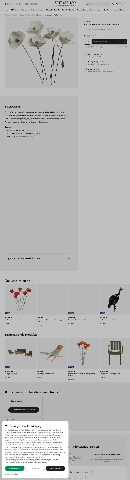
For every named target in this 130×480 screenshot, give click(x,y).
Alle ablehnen (55, 468)
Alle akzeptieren (14, 468)
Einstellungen (35, 468)
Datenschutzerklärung (11, 474)
